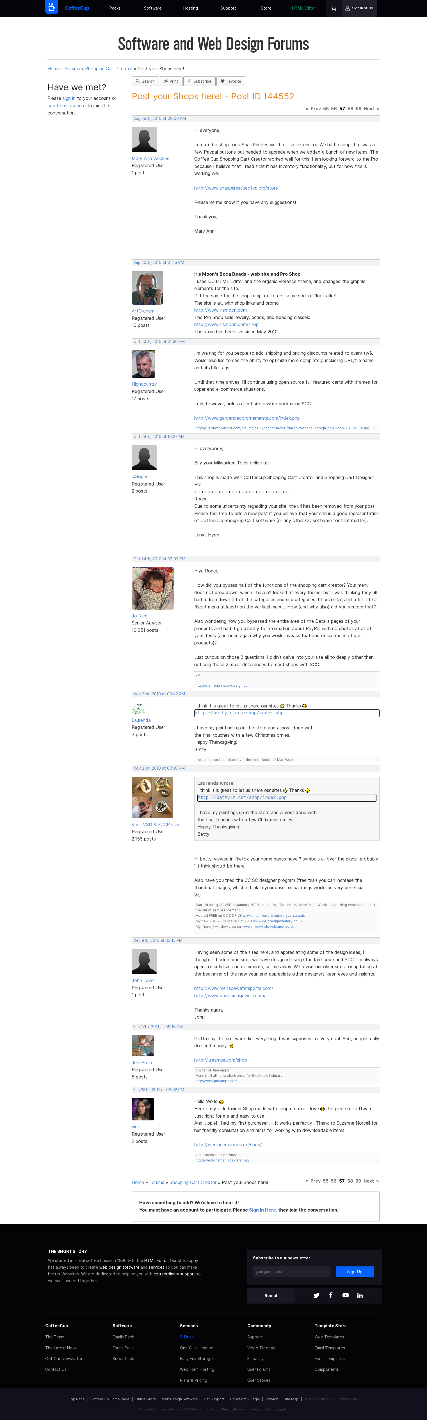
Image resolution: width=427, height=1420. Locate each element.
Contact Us (56, 1369)
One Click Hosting (196, 1347)
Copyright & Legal (245, 1399)
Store (266, 8)
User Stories (259, 1380)
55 (326, 108)
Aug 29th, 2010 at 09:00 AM (159, 118)
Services (189, 1325)
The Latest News (61, 1347)
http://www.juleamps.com (217, 1081)
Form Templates (330, 1358)
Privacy (272, 1399)
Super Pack (123, 1358)
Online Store (145, 1399)
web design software (119, 1267)
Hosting (190, 8)
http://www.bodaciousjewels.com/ (230, 995)
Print (171, 81)
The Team (54, 1336)
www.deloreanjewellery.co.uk (277, 921)
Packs (114, 8)
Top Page (77, 1399)
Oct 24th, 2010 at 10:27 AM (158, 436)
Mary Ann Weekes (150, 158)
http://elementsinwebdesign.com (223, 685)
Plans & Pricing (193, 1380)
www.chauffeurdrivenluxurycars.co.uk (274, 915)
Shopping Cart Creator (108, 68)
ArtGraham (143, 311)
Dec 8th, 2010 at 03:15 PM (157, 940)
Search (145, 81)
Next (369, 108)
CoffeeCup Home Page (110, 1399)
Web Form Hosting (197, 1369)
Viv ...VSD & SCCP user (156, 824)
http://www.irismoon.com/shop (226, 324)
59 (359, 108)
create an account (66, 105)
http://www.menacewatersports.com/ (233, 988)
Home (53, 68)
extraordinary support (174, 1273)
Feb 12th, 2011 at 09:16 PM (158, 1026)
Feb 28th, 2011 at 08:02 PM (158, 1090)
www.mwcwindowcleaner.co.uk (268, 926)
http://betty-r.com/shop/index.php (239, 713)
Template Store (331, 1325)
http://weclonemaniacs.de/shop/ (228, 1144)
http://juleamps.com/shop (220, 1060)
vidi (135, 1126)
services (157, 1267)
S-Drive (187, 1336)
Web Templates (329, 1336)
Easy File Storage (196, 1358)
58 (350, 108)
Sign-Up (354, 1271)
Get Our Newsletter (64, 1358)
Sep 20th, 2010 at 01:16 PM (158, 262)
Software (153, 8)
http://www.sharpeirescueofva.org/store (236, 188)
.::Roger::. (141, 476)
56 (334, 108)
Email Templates (330, 1347)
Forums (72, 68)
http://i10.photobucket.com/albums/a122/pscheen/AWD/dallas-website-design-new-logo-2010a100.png (282, 428)
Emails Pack (123, 1336)
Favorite (231, 81)
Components (327, 1369)
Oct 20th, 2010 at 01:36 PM (159, 341)
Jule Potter (143, 1062)
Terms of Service (264, 1409)
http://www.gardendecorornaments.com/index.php (247, 418)
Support (228, 8)
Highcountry (144, 384)
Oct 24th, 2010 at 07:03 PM (159, 559)
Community (259, 1325)
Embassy (255, 1358)
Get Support (214, 1399)
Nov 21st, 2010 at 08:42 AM (159, 694)
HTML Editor (304, 8)
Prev (316, 108)
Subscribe (199, 81)
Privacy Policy (233, 1409)
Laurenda (141, 720)
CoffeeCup (56, 1325)
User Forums (258, 1369)
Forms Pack (123, 1347)
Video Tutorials (261, 1347)
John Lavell (143, 980)
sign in (70, 98)
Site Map (291, 1399)
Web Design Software (180, 1399)
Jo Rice (139, 616)
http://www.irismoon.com (220, 310)
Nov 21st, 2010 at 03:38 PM (159, 768)
